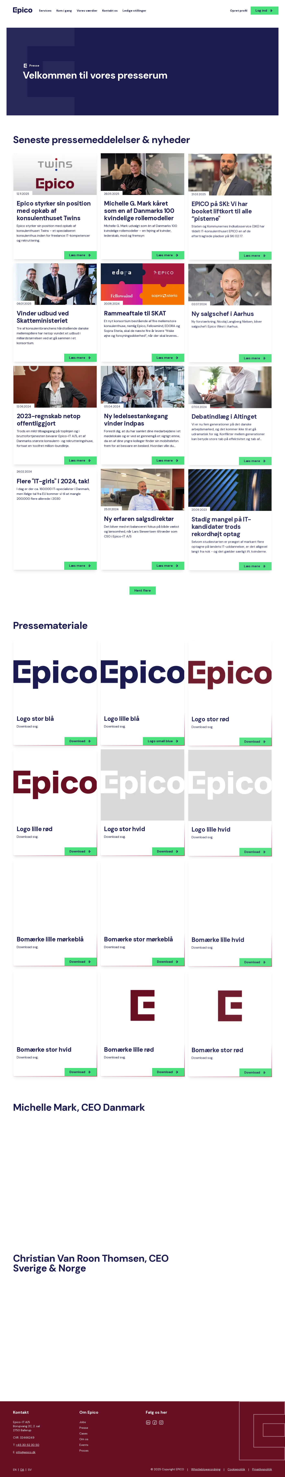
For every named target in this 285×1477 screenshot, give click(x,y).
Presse (83, 1428)
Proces (84, 1450)
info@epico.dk (25, 1452)
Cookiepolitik (236, 1469)
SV (30, 1470)
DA (22, 1470)
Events (83, 1445)
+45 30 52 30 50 (27, 1445)
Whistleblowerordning (205, 1469)
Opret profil (238, 10)
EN (14, 1470)
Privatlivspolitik (262, 1469)
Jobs (82, 1422)
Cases (83, 1433)
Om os (83, 1439)
